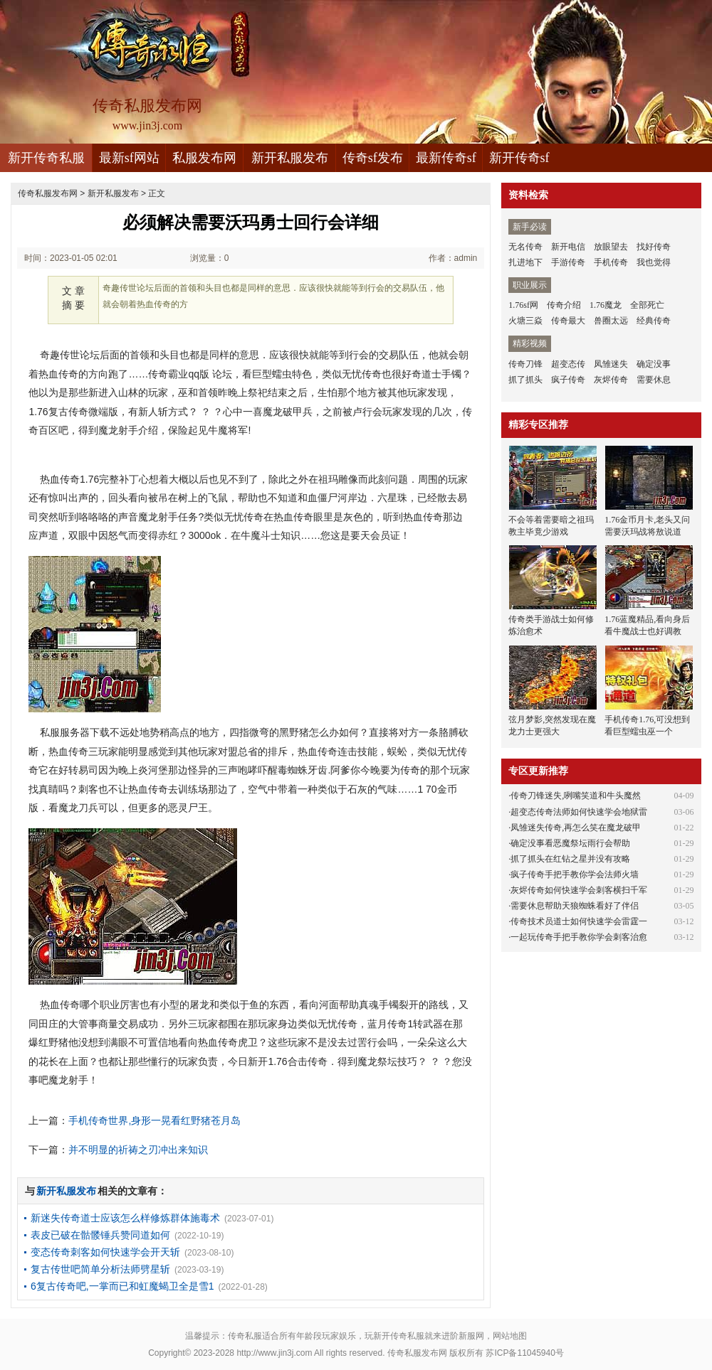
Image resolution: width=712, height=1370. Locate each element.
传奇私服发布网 (48, 193)
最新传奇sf (446, 158)
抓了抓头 (525, 380)
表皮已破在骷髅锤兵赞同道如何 (100, 1235)
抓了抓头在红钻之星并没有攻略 (570, 859)
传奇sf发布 (372, 158)
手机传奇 (611, 262)
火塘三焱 (525, 321)
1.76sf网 (523, 305)
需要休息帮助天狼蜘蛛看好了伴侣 (575, 906)
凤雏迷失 (611, 364)
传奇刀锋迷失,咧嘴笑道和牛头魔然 (576, 796)
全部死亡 (647, 305)
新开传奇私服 (46, 158)
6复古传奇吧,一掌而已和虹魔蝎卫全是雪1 (122, 1286)
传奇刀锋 (525, 364)
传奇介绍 (564, 305)
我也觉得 (654, 262)
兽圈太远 (611, 321)
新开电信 (568, 247)
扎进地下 (525, 262)
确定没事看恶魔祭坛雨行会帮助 (570, 843)
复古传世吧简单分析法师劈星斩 (100, 1269)
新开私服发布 (289, 158)
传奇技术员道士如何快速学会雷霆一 (579, 921)
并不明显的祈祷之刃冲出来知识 (138, 1149)
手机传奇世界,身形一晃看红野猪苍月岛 (154, 1120)
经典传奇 (654, 321)
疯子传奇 (568, 380)
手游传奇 (568, 262)
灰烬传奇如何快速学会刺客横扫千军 (579, 890)
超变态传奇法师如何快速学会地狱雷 (579, 812)
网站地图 (510, 1336)
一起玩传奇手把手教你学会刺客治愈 (579, 937)
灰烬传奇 (611, 380)
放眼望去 (611, 247)
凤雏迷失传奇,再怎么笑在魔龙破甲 (576, 828)
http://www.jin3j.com (274, 1353)
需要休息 (654, 380)
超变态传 (568, 364)
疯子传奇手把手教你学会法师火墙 (575, 874)
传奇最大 (568, 321)
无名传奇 (525, 247)
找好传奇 (654, 247)
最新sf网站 (129, 158)
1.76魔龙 (606, 305)
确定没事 (654, 364)
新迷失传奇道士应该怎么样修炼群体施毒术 (125, 1218)
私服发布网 (204, 158)
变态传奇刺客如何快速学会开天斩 (105, 1252)
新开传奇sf (519, 158)
